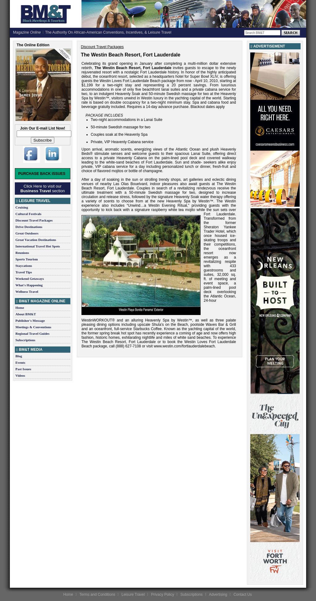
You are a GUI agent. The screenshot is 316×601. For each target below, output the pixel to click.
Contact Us (243, 594)
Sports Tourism (26, 259)
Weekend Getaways (29, 278)
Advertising (218, 594)
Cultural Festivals (28, 214)
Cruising (21, 207)
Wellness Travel (26, 291)
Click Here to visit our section (42, 188)
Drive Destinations (28, 227)
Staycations (23, 265)
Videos (20, 375)
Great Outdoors (27, 233)
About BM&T (25, 314)
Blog (18, 356)
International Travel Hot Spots (37, 246)
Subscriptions (25, 340)
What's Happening (29, 285)
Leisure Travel (133, 594)
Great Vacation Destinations (35, 240)
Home (19, 307)
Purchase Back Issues (41, 174)
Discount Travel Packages (34, 220)
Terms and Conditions (97, 594)
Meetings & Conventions (33, 327)
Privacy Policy (162, 594)
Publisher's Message (30, 320)
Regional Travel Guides (32, 333)
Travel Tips (23, 272)
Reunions (22, 253)
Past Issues (23, 369)
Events (20, 362)
